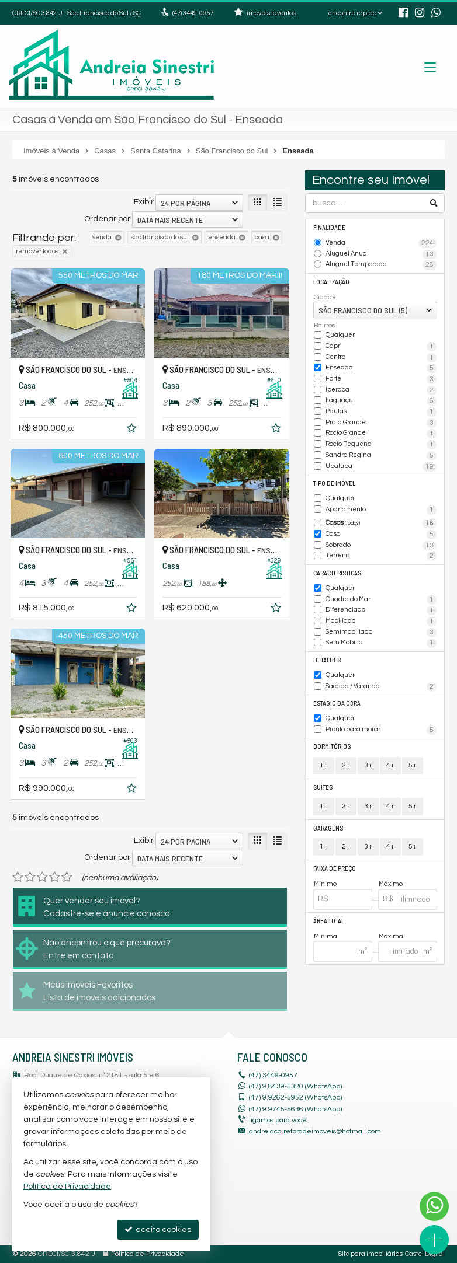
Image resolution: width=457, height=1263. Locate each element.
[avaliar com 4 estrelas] (54, 877)
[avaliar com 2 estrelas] (30, 877)
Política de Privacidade (147, 1254)
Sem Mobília (381, 643)
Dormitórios (332, 746)
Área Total (328, 920)
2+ (346, 765)
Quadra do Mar (381, 600)
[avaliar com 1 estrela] (17, 877)
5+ (412, 765)
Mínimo (325, 884)
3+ (368, 765)
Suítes (323, 787)
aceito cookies (157, 1229)
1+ (324, 765)
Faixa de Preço (334, 868)
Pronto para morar (381, 730)
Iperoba (381, 390)
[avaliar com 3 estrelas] (42, 877)
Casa (381, 534)
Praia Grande (381, 423)
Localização (331, 281)
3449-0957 (192, 13)
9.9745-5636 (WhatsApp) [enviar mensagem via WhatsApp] (295, 1109)
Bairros (324, 325)
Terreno (381, 556)
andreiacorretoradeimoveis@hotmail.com (315, 1131)
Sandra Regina (381, 455)
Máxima (391, 936)
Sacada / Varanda (381, 687)
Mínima (325, 936)
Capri (381, 346)
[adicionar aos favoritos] (132, 430)
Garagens (328, 828)
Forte (381, 379)
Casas (381, 523)
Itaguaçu (381, 401)
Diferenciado (381, 610)
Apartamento (381, 510)
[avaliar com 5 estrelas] (66, 877)
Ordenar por (107, 219)
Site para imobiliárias (370, 1254)
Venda (381, 243)
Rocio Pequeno (381, 444)
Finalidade (329, 227)
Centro (381, 357)
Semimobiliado (381, 632)
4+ (390, 765)
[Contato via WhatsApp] (434, 1206)
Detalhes (327, 660)
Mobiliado (381, 621)
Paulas (381, 412)
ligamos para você (278, 1120)
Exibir (144, 202)
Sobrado (381, 545)
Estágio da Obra (337, 703)
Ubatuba (381, 467)
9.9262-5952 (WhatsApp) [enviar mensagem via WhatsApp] (295, 1097)
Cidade (325, 297)
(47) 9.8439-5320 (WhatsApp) (295, 1086)
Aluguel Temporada (381, 265)
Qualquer (340, 335)
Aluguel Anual (381, 254)
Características (337, 573)
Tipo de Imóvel (334, 483)
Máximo (391, 884)
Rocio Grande (381, 433)
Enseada (381, 368)
